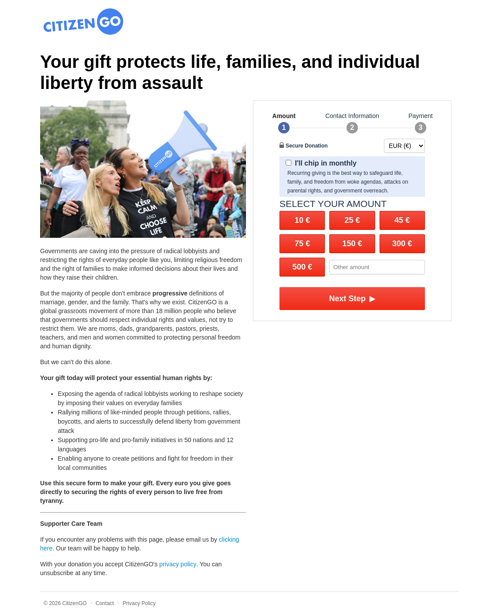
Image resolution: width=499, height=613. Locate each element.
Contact (105, 603)
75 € (302, 243)
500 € (302, 266)
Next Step (352, 298)
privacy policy (177, 564)
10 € (302, 220)
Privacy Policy (139, 603)
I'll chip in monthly (321, 163)
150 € (352, 243)
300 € (402, 243)
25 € (352, 220)
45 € (402, 220)
